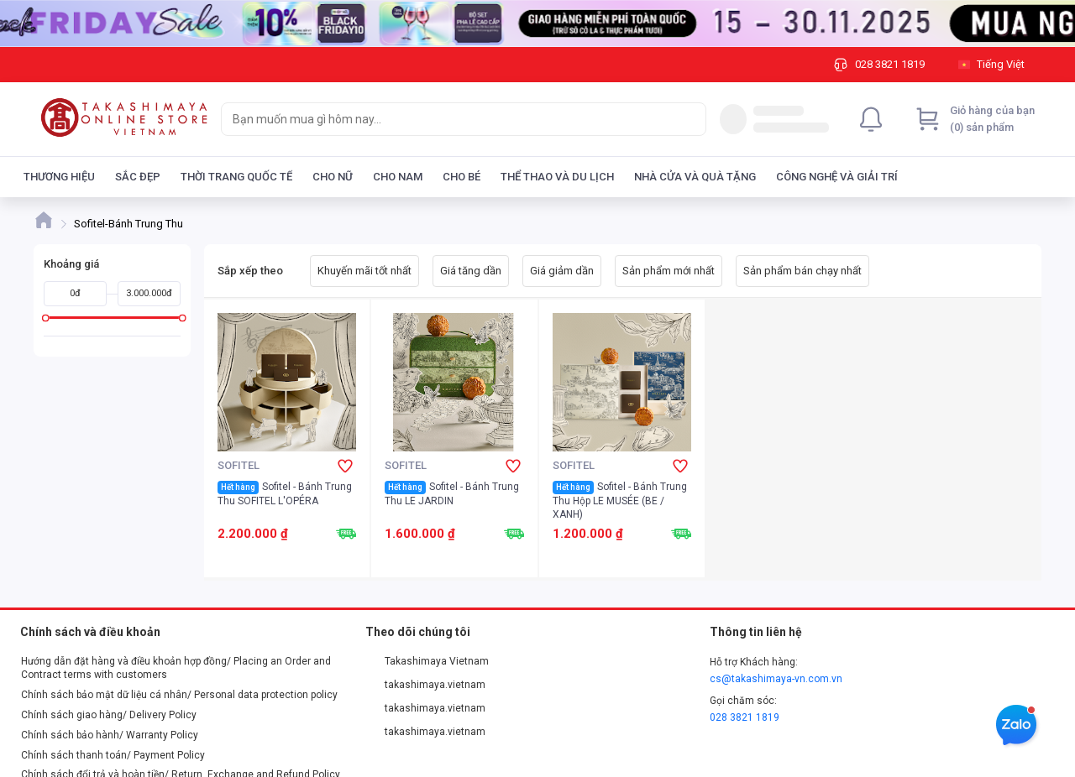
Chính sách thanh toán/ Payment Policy (113, 755)
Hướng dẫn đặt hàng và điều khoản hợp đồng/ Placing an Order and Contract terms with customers (176, 668)
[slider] (46, 317)
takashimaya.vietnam (425, 684)
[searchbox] (448, 119)
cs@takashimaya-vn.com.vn (776, 679)
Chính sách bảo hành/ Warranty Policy (109, 735)
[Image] (537, 23)
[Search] (689, 119)
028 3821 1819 (744, 717)
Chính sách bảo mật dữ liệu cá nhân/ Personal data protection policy (179, 695)
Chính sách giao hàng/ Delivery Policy (109, 715)
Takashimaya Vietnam (427, 661)
